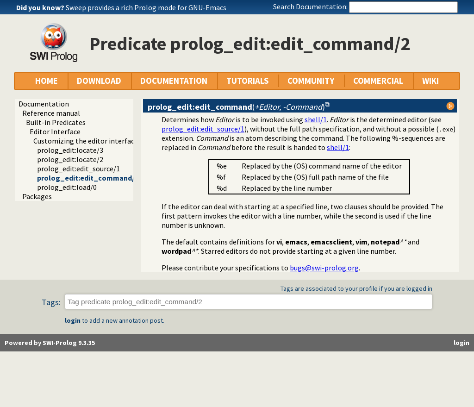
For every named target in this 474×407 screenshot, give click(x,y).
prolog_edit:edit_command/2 (87, 177)
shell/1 (316, 119)
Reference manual (51, 113)
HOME (46, 80)
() (236, 106)
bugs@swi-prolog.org (324, 267)
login (73, 320)
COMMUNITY (310, 80)
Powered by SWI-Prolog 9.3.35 (50, 342)
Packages (37, 196)
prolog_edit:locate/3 (70, 150)
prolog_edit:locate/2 (70, 159)
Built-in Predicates (56, 122)
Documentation (44, 103)
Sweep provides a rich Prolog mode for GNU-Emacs (146, 7)
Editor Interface (55, 131)
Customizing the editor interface (85, 140)
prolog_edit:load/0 (67, 187)
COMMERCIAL (378, 80)
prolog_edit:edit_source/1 (78, 168)
